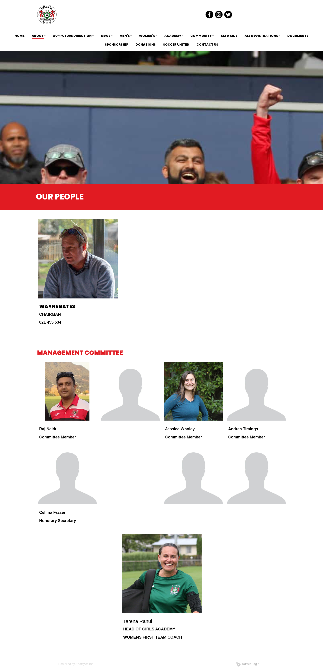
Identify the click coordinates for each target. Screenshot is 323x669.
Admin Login (247, 664)
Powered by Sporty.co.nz (75, 664)
